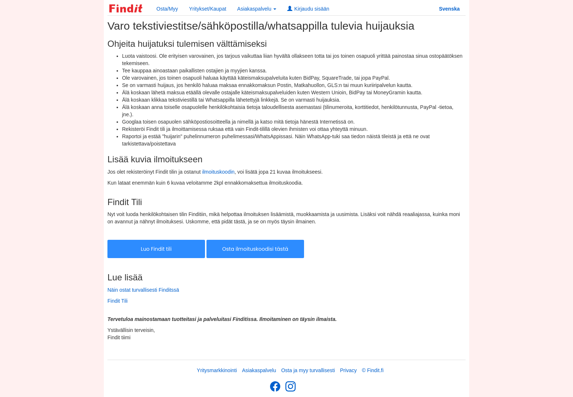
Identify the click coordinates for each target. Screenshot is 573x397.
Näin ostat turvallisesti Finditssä (143, 290)
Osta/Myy (167, 9)
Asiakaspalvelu (259, 370)
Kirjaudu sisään (308, 9)
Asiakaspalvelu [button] (256, 9)
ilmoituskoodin (218, 172)
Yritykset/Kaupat (207, 9)
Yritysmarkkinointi (217, 370)
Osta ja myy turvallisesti (308, 370)
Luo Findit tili (156, 249)
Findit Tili (117, 301)
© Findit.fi (372, 370)
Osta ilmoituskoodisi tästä (255, 249)
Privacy (348, 370)
